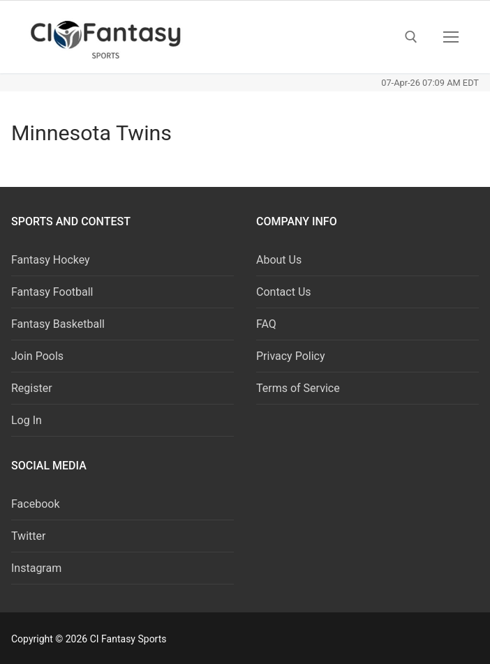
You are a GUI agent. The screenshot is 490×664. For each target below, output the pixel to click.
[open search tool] (411, 37)
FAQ (266, 324)
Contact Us (283, 292)
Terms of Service (298, 388)
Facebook (35, 504)
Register (31, 388)
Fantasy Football (52, 292)
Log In (26, 420)
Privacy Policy (290, 356)
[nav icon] (451, 37)
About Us (279, 259)
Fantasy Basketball (58, 324)
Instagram (36, 568)
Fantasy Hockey (50, 259)
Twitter (28, 536)
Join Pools (37, 356)
